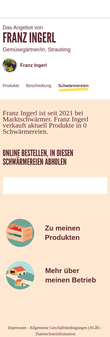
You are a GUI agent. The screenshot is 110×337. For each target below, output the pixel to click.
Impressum (17, 328)
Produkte (11, 85)
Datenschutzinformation (55, 334)
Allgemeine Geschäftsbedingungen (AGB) (65, 328)
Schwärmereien (73, 85)
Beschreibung (38, 85)
